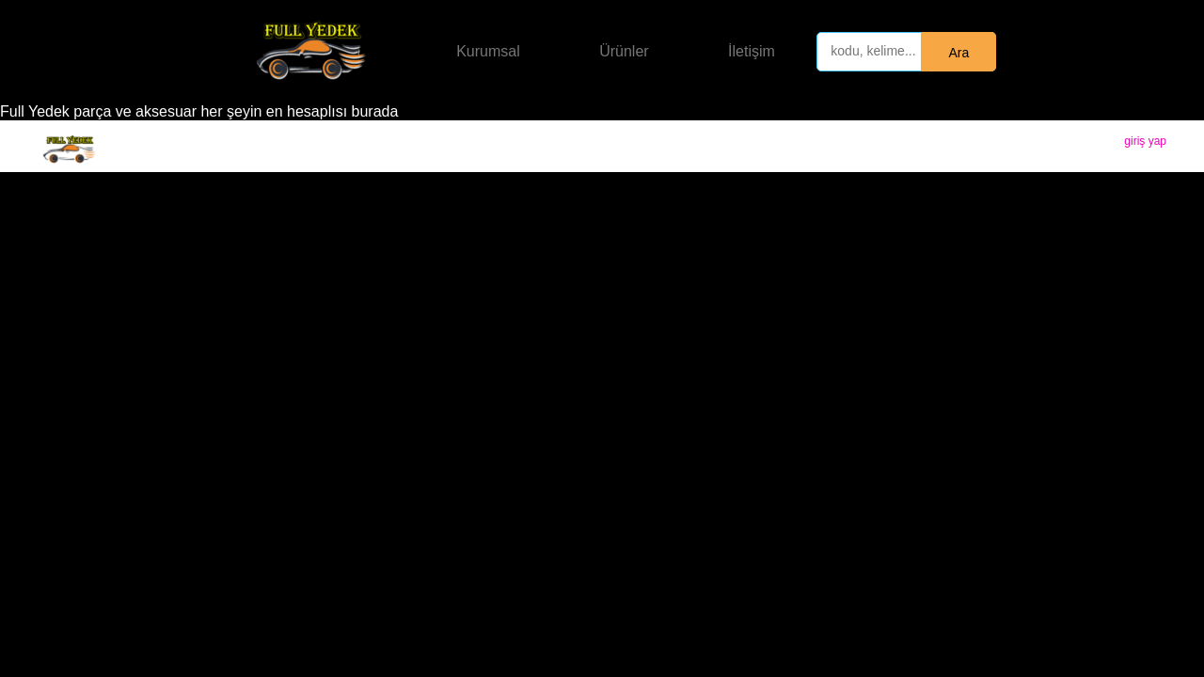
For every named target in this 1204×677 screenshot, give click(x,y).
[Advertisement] (602, 313)
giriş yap (1145, 141)
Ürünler (623, 51)
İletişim (751, 51)
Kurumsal (488, 51)
